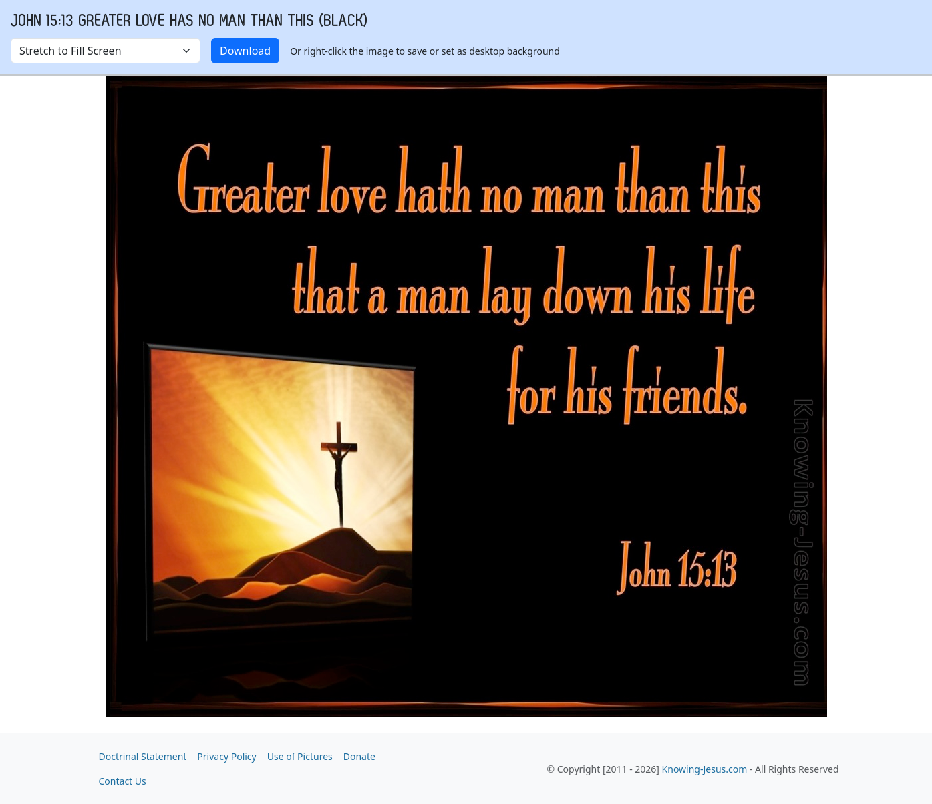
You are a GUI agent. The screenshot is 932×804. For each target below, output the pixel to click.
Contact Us (122, 781)
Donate (359, 756)
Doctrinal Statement (143, 756)
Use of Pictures (300, 756)
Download (245, 50)
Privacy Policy (226, 756)
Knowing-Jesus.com (705, 769)
